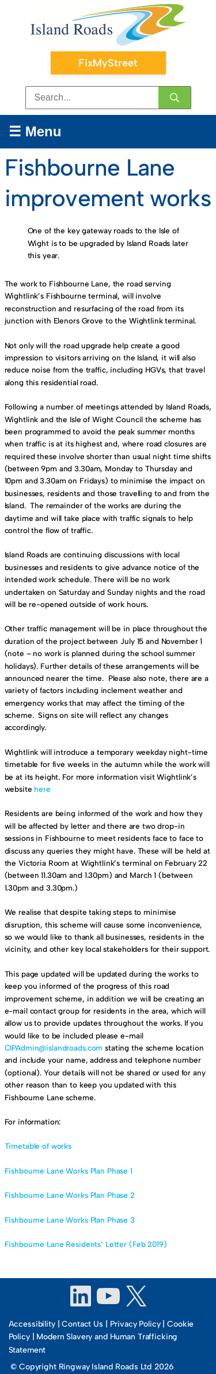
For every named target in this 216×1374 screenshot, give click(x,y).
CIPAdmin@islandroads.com (54, 1047)
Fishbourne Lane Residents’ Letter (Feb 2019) (86, 1244)
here (42, 789)
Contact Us (82, 1324)
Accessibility (32, 1324)
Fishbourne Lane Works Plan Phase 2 (70, 1195)
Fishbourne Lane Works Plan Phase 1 (68, 1170)
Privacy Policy (135, 1324)
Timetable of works (38, 1145)
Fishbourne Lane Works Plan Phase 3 (70, 1219)
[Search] (174, 98)
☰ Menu (35, 131)
